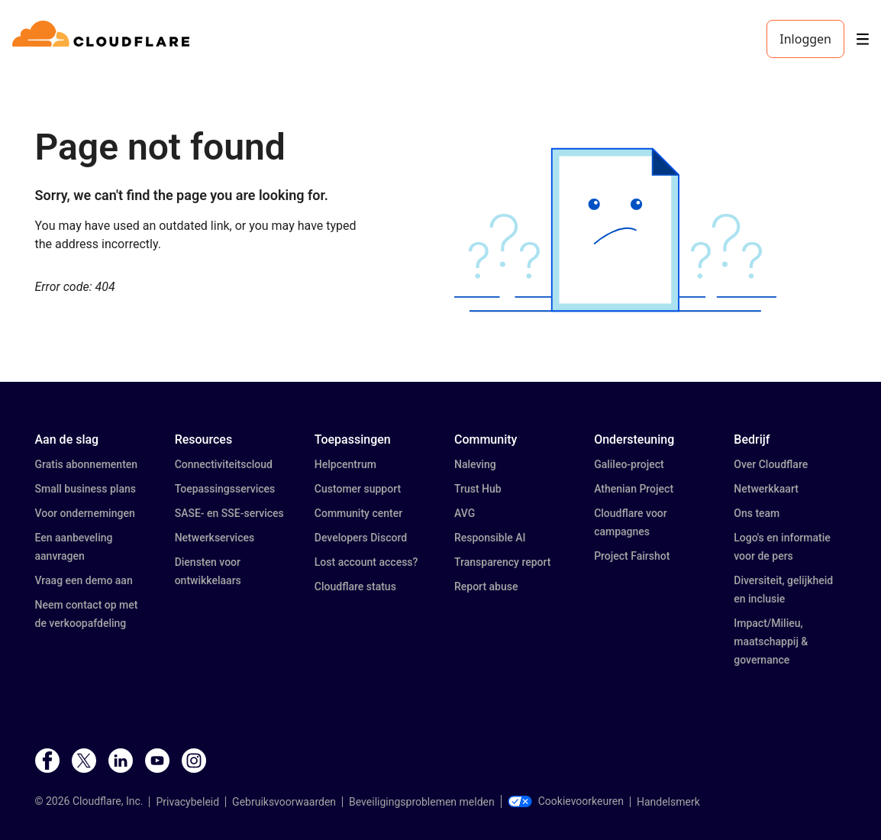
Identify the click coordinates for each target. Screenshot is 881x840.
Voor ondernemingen (85, 513)
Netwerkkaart (766, 489)
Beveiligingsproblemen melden (422, 801)
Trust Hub (478, 489)
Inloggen (805, 39)
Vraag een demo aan (84, 580)
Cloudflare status (355, 586)
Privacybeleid (187, 801)
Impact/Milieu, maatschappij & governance (771, 641)
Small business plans (85, 489)
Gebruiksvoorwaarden (284, 801)
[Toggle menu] (863, 39)
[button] (615, 229)
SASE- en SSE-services (229, 513)
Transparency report (502, 562)
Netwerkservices (215, 537)
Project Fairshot (632, 556)
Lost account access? (366, 562)
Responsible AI (490, 537)
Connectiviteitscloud (224, 464)
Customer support (358, 489)
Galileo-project (629, 464)
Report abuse (486, 586)
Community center (358, 513)
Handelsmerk (668, 801)
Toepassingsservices (225, 489)
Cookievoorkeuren (566, 801)
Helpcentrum (345, 464)
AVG (464, 513)
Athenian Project (633, 489)
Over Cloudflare (771, 464)
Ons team (756, 513)
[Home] (103, 39)
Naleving (475, 464)
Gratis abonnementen (86, 464)
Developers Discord (361, 537)
